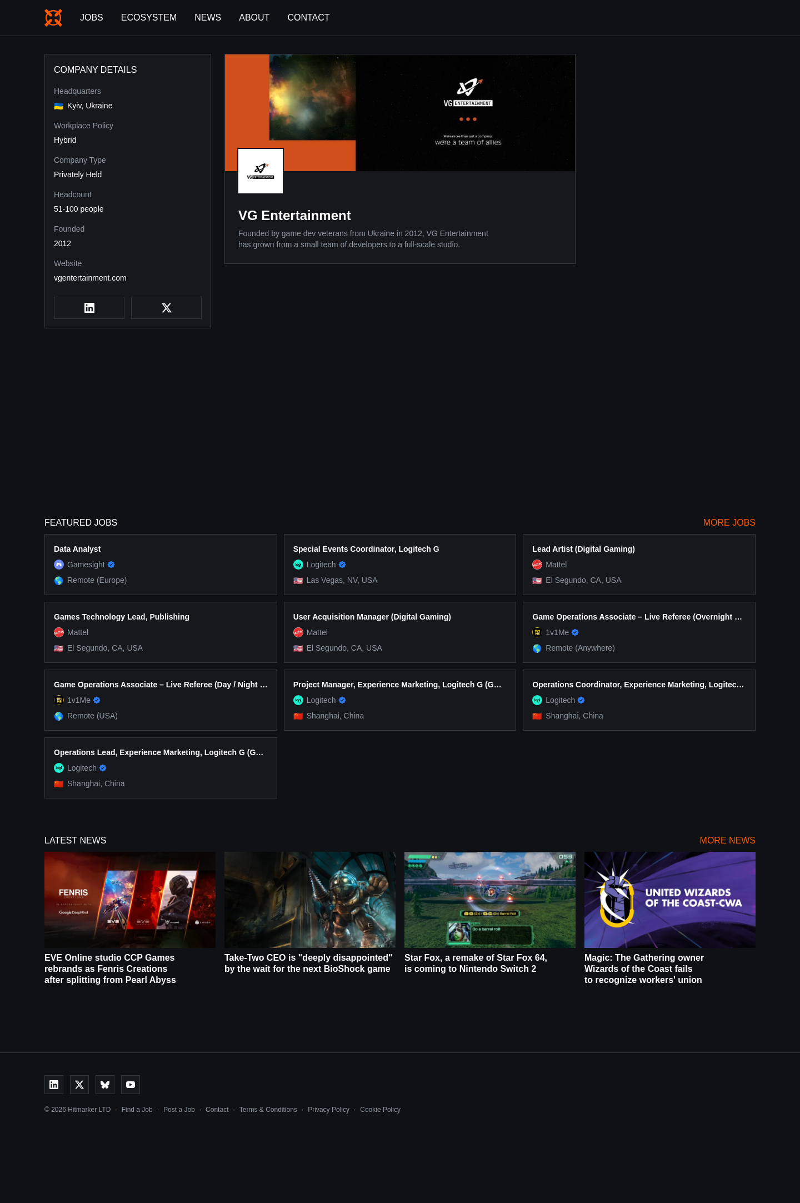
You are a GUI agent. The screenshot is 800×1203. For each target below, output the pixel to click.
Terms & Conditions (268, 1110)
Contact (308, 17)
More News (728, 840)
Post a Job (179, 1110)
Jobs (91, 17)
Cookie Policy (380, 1110)
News (207, 17)
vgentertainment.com (90, 277)
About (254, 17)
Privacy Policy (328, 1110)
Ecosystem (149, 17)
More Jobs (729, 522)
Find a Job (137, 1110)
